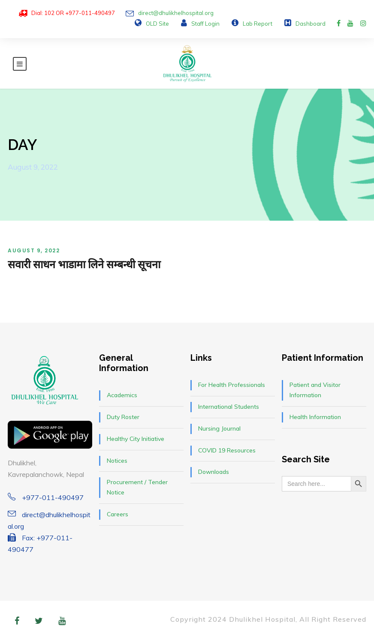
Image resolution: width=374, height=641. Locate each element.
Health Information (315, 417)
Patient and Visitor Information (315, 390)
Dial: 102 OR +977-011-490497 (73, 12)
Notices (117, 460)
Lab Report (257, 23)
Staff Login (205, 23)
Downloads (213, 472)
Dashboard (311, 23)
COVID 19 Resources (227, 450)
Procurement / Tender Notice (137, 487)
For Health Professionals (231, 385)
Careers (117, 514)
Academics (122, 395)
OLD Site (157, 23)
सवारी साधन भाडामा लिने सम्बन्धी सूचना (84, 264)
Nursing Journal (219, 428)
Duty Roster (123, 417)
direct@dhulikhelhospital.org (176, 12)
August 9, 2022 (34, 250)
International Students (228, 406)
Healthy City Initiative (135, 439)
